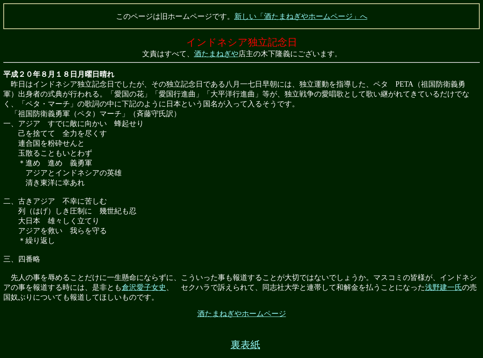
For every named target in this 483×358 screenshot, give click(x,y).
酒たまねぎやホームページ (241, 314)
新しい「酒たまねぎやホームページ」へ (300, 16)
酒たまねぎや (216, 54)
